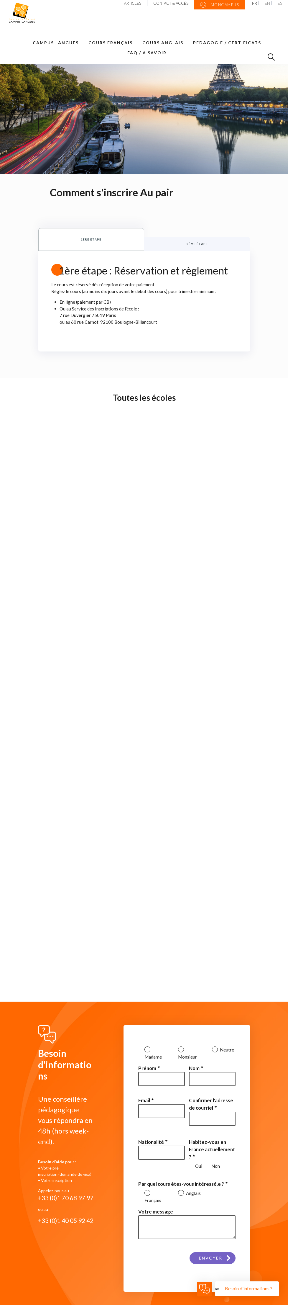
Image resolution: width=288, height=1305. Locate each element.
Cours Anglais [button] (162, 42)
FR (254, 3)
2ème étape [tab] (197, 244)
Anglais (193, 1193)
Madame (153, 1056)
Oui (198, 1166)
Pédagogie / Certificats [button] (227, 42)
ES (280, 3)
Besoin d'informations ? (249, 1288)
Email (144, 1100)
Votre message (155, 1211)
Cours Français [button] (110, 42)
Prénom (147, 1068)
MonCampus (219, 5)
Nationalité (151, 1142)
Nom (194, 1068)
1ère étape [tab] (91, 239)
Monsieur (187, 1056)
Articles (132, 3)
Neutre (226, 1049)
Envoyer (210, 1257)
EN (267, 3)
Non (215, 1166)
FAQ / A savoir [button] (147, 52)
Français (152, 1200)
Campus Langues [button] (56, 42)
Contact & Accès (170, 3)
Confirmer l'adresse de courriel (211, 1104)
